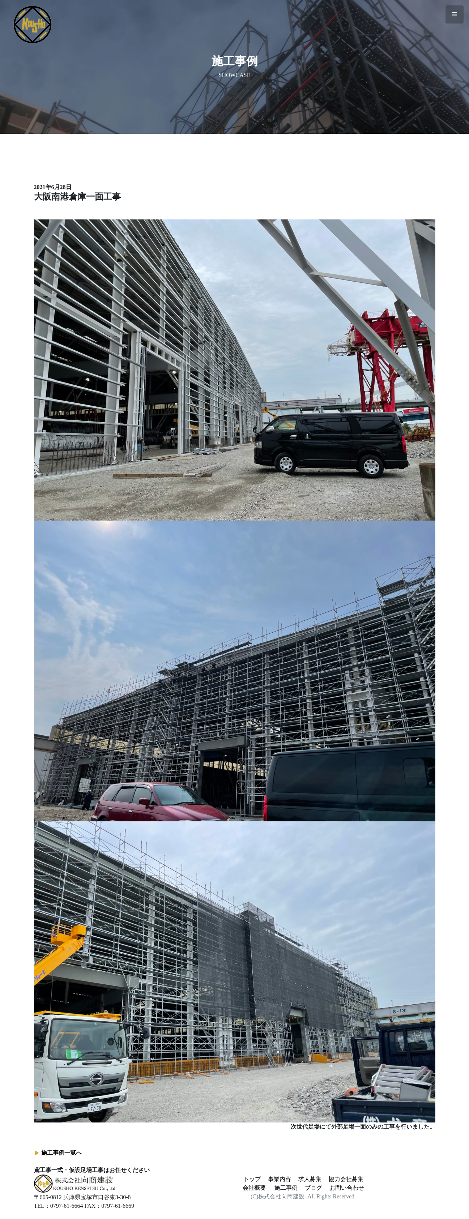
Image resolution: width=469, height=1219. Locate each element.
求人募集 (309, 1179)
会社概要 (254, 1188)
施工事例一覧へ (61, 1153)
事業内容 (279, 1179)
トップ (252, 1179)
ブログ (313, 1188)
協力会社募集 (346, 1179)
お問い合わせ (346, 1188)
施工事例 (286, 1188)
